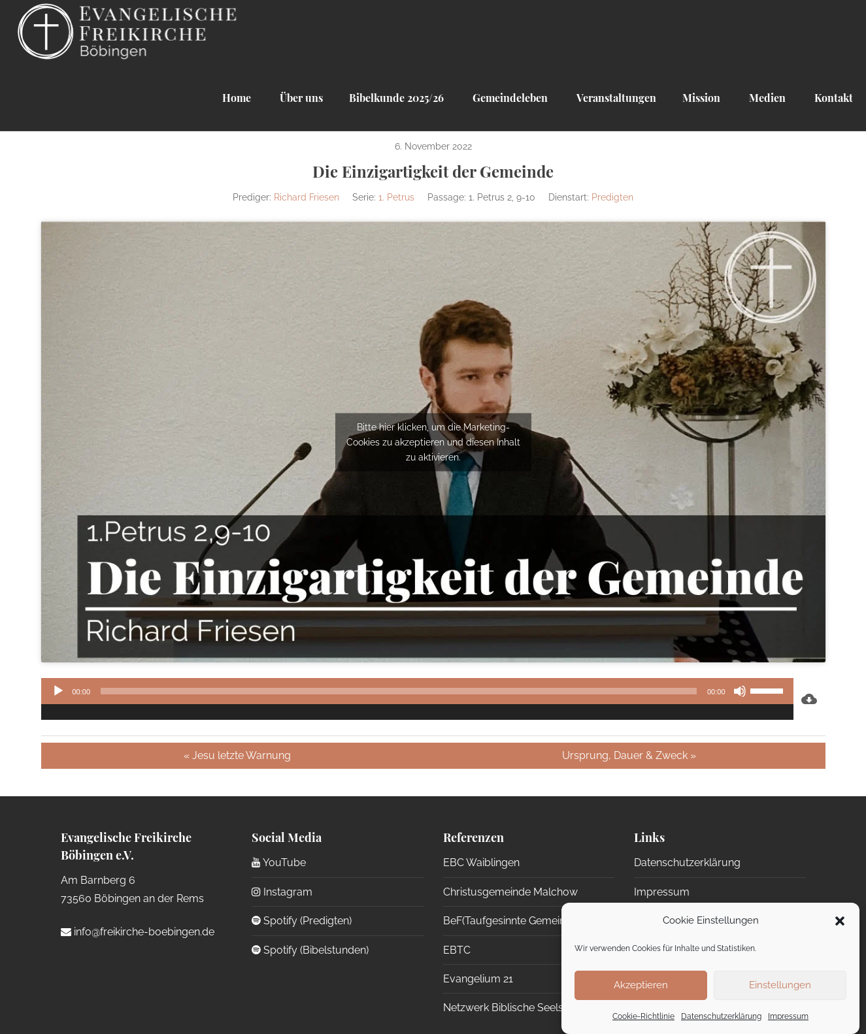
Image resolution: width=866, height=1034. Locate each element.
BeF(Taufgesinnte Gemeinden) (514, 920)
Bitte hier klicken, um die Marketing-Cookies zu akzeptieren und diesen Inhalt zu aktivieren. (433, 441)
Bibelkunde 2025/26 (396, 98)
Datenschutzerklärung (721, 1016)
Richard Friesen (306, 197)
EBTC (457, 950)
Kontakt (832, 98)
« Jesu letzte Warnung (237, 755)
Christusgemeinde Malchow (510, 892)
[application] (417, 699)
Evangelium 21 (478, 979)
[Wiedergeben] (58, 691)
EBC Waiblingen (481, 862)
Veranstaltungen (615, 98)
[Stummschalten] (739, 691)
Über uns (300, 98)
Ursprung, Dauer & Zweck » (629, 755)
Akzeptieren (641, 985)
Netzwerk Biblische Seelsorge (514, 1007)
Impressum (788, 1016)
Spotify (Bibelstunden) (310, 950)
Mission (701, 98)
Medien (766, 98)
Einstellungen (780, 985)
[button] (839, 921)
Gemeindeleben (509, 98)
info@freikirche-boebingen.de (137, 932)
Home (236, 98)
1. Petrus (396, 197)
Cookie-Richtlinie (643, 1016)
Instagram (282, 892)
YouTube (279, 862)
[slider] (399, 691)
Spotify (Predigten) (302, 920)
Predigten (612, 197)
